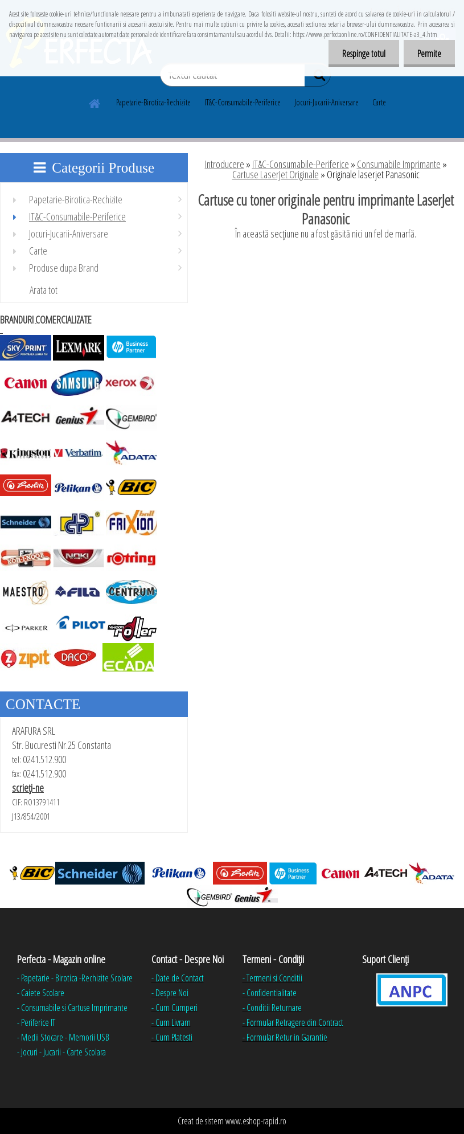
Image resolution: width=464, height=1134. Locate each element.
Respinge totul (362, 53)
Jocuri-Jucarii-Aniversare (326, 102)
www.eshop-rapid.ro (255, 1121)
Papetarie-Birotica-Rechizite (153, 102)
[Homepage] (95, 102)
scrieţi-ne (28, 788)
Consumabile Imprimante (399, 164)
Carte (379, 102)
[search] (317, 77)
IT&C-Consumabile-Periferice (242, 102)
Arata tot (44, 290)
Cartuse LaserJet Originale (275, 174)
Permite (429, 53)
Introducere (224, 164)
